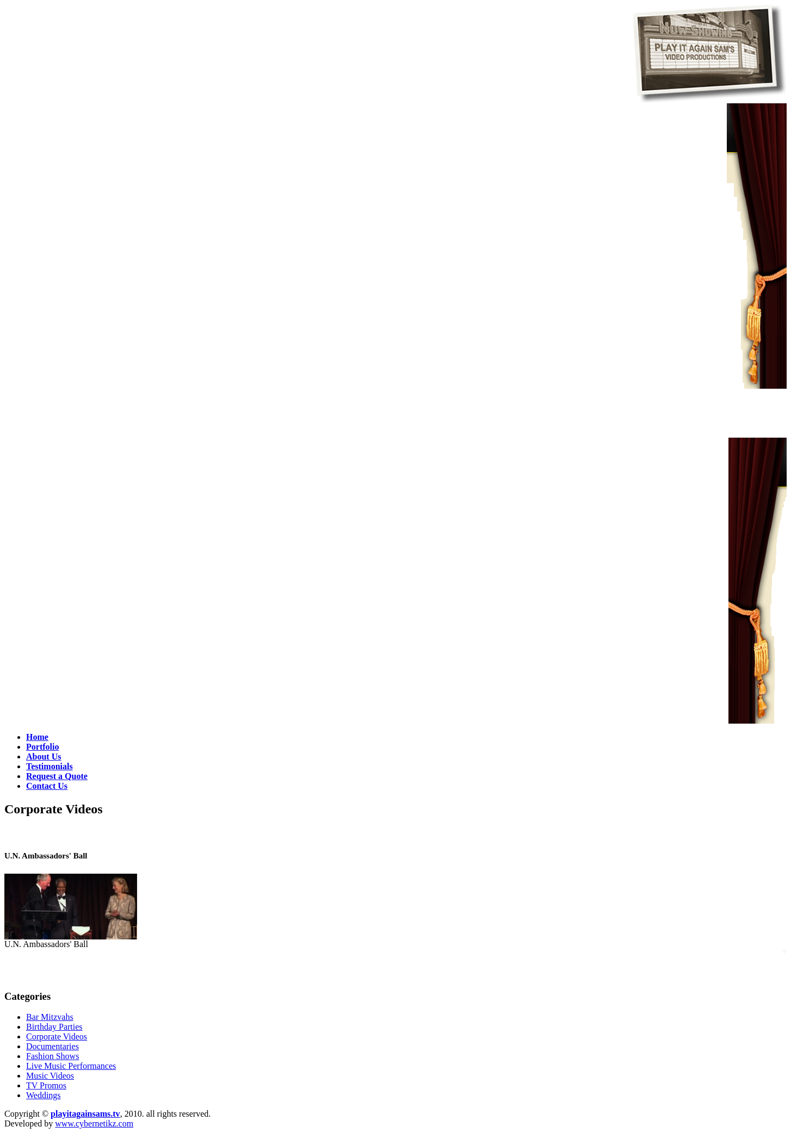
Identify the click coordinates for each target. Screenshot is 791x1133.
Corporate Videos (56, 1036)
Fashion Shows (52, 1056)
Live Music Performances (71, 1065)
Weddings (43, 1095)
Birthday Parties (54, 1026)
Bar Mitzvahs (49, 1017)
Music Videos (50, 1075)
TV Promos (46, 1085)
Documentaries (52, 1046)
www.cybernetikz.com (94, 1123)
